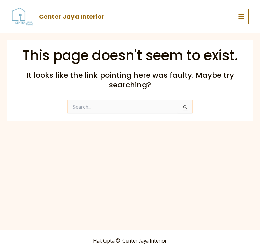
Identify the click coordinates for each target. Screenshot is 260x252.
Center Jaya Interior (71, 16)
